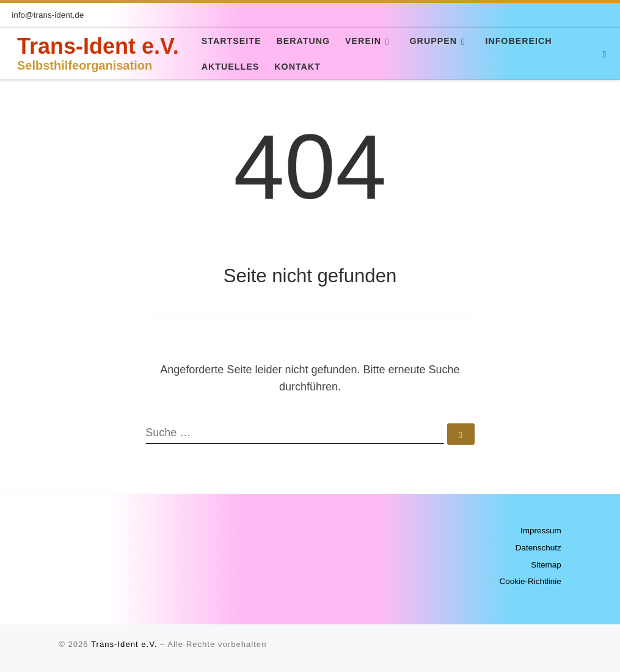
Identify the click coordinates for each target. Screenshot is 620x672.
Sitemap (546, 564)
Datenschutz (538, 547)
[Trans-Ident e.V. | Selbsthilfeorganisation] (9, 53)
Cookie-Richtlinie (530, 581)
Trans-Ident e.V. (124, 644)
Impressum (540, 530)
